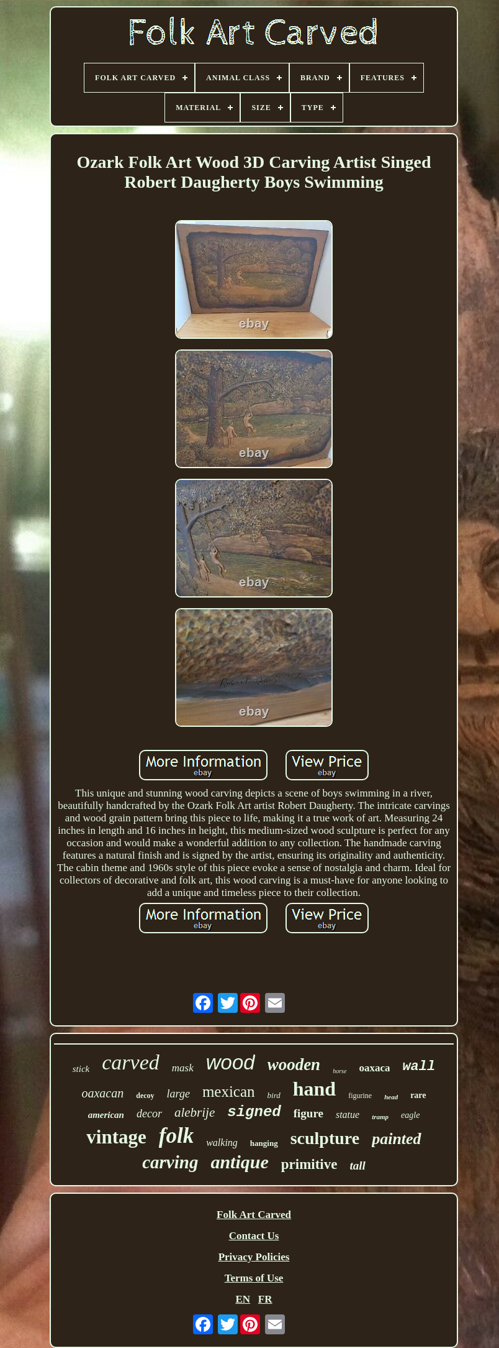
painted (396, 1139)
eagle (410, 1115)
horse (339, 1071)
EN (242, 1299)
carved (131, 1062)
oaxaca (374, 1068)
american (106, 1115)
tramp (380, 1116)
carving (170, 1162)
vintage (116, 1137)
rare (418, 1095)
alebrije (194, 1112)
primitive (309, 1164)
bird (274, 1095)
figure (308, 1113)
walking (222, 1142)
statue (347, 1114)
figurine (360, 1095)
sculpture (325, 1138)
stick (81, 1069)
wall (418, 1066)
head (391, 1097)
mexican (228, 1091)
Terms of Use (254, 1278)
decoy (145, 1095)
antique (239, 1162)
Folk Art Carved (254, 1215)
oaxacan (102, 1093)
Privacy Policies (254, 1257)
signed (254, 1112)
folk (176, 1136)
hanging (264, 1143)
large (178, 1093)
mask (183, 1068)
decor (149, 1113)
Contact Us (254, 1236)
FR (265, 1299)
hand (314, 1089)
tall (357, 1165)
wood (230, 1062)
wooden (294, 1064)
